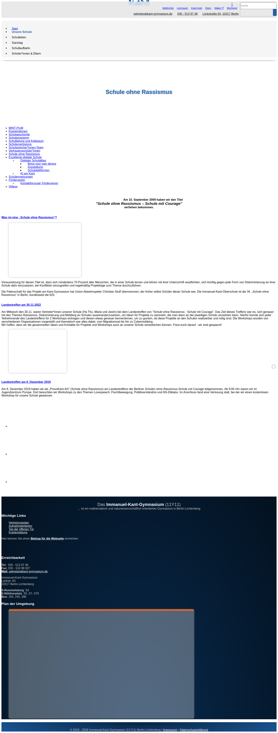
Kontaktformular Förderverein (39, 183)
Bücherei (232, 8)
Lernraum (182, 8)
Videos (13, 186)
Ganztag (17, 42)
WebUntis (168, 8)
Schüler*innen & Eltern (26, 53)
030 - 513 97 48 (187, 13)
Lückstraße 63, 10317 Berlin (221, 13)
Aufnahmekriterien (20, 525)
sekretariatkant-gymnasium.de (153, 13)
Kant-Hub (196, 8)
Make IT (219, 8)
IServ (208, 8)
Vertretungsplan (19, 522)
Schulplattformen (38, 170)
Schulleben (19, 37)
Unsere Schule (22, 31)
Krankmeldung (18, 532)
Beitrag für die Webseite (47, 538)
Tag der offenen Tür (21, 529)
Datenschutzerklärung (194, 729)
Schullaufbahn (21, 47)
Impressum (170, 729)
